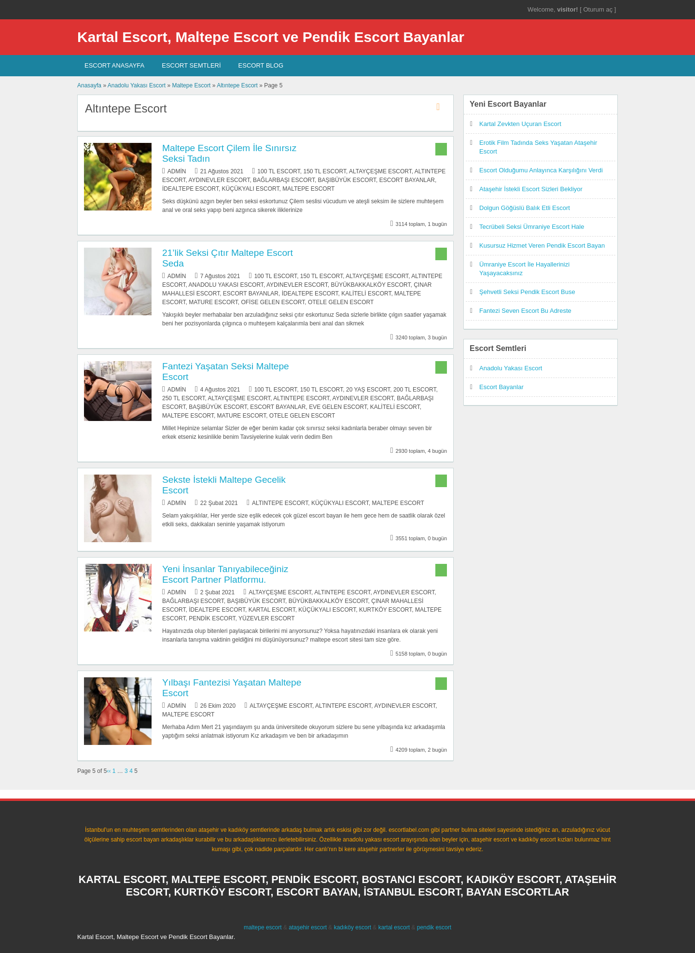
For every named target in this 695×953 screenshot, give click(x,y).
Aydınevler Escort (219, 180)
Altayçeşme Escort (380, 171)
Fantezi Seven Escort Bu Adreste (525, 310)
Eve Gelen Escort (338, 407)
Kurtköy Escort (385, 609)
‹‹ (109, 771)
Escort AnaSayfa (114, 65)
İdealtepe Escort (190, 188)
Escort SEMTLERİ (191, 65)
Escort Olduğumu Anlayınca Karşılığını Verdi (541, 170)
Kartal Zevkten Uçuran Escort (520, 123)
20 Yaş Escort (368, 389)
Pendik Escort (212, 618)
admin (176, 171)
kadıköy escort (352, 927)
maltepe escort (263, 927)
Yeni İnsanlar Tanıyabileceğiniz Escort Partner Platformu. (225, 574)
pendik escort (434, 927)
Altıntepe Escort (237, 85)
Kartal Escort (272, 609)
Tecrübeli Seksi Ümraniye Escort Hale (531, 226)
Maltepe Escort (191, 85)
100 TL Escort (278, 171)
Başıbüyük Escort (347, 180)
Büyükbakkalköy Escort (371, 284)
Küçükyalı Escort (250, 188)
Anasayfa (89, 85)
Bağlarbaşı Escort (284, 180)
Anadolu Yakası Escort (137, 85)
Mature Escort (213, 302)
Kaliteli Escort (366, 293)
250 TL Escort (183, 398)
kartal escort (394, 927)
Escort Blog (260, 65)
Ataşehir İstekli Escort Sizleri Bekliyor (531, 189)
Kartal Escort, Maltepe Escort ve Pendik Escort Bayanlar (270, 37)
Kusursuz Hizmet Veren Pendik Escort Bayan (542, 245)
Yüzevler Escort (266, 618)
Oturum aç (598, 9)
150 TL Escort (324, 171)
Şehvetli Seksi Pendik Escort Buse (527, 291)
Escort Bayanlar (407, 180)
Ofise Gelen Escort (273, 302)
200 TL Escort (414, 389)
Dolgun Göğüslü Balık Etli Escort (524, 207)
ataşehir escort (308, 927)
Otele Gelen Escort (341, 302)
